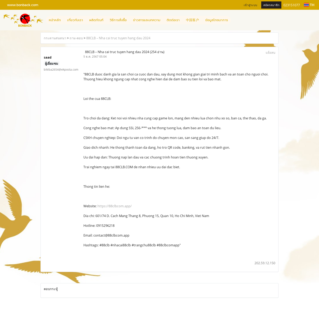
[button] (234, 20)
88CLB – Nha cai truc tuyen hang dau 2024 (118, 38)
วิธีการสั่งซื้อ (118, 20)
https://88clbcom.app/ (114, 206)
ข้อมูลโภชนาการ (216, 20)
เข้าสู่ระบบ (250, 5)
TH (309, 5)
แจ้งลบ (270, 52)
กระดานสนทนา (55, 38)
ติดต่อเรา (173, 20)
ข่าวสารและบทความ (146, 20)
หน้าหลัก (55, 20)
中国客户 (192, 20)
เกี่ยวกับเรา (75, 20)
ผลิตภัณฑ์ (96, 20)
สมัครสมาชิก (271, 5)
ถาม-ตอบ (76, 38)
